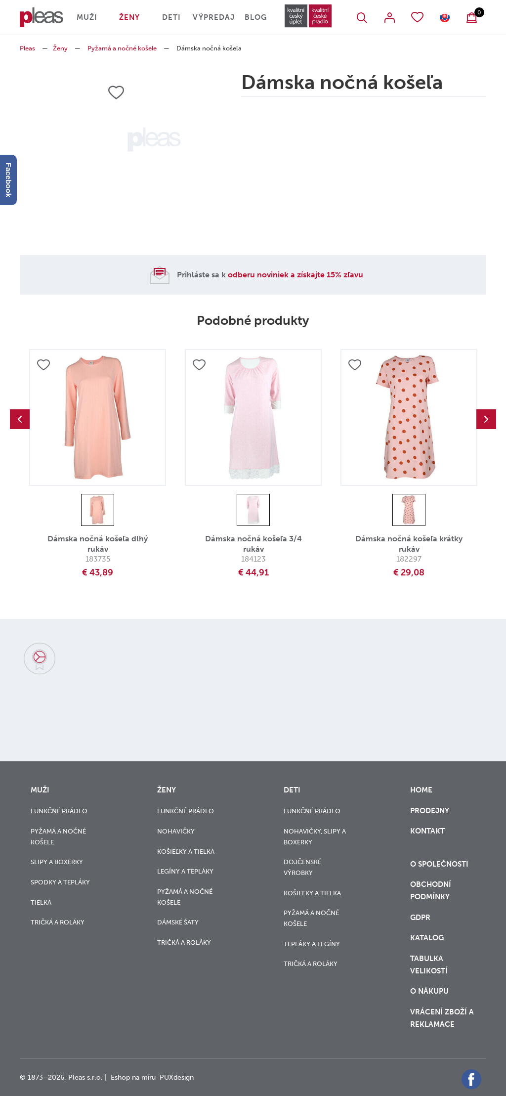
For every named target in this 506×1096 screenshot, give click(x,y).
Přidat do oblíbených (43, 364)
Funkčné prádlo (59, 811)
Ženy (129, 17)
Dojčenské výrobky (302, 867)
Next (486, 419)
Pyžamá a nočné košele (122, 48)
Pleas (27, 48)
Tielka (41, 902)
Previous (20, 419)
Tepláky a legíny (312, 944)
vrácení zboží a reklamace (442, 1018)
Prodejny (429, 810)
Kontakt (427, 837)
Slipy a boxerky (57, 862)
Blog (256, 17)
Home (421, 790)
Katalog (428, 937)
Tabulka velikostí (430, 964)
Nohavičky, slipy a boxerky (315, 837)
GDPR (421, 917)
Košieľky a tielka (185, 851)
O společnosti (440, 864)
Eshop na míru (133, 1077)
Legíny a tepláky (185, 871)
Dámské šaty (178, 922)
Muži (87, 17)
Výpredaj (214, 17)
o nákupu (429, 991)
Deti (171, 17)
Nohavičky (176, 831)
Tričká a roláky (57, 922)
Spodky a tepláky (60, 882)
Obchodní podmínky (430, 890)
